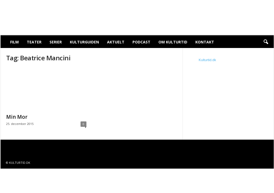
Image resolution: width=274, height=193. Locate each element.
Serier (56, 41)
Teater (34, 41)
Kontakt (204, 41)
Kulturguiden (84, 41)
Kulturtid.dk (207, 60)
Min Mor (17, 116)
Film (14, 41)
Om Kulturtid (172, 41)
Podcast (141, 41)
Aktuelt (115, 41)
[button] (266, 42)
